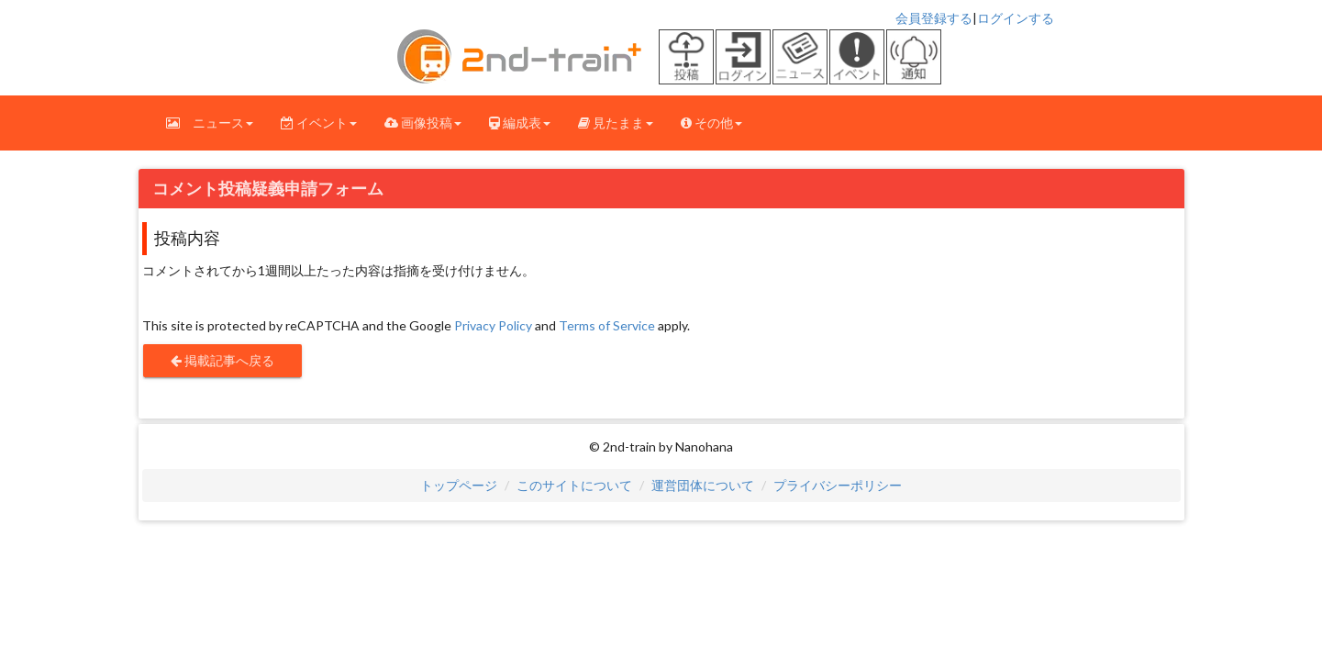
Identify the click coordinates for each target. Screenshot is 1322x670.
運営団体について (702, 485)
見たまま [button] (615, 122)
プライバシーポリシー (837, 485)
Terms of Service (607, 325)
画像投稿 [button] (422, 122)
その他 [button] (711, 122)
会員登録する (933, 18)
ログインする (1015, 18)
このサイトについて (574, 485)
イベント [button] (319, 122)
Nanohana (704, 446)
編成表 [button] (519, 122)
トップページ (458, 485)
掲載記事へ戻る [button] (222, 360)
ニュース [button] (209, 122)
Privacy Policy (493, 325)
